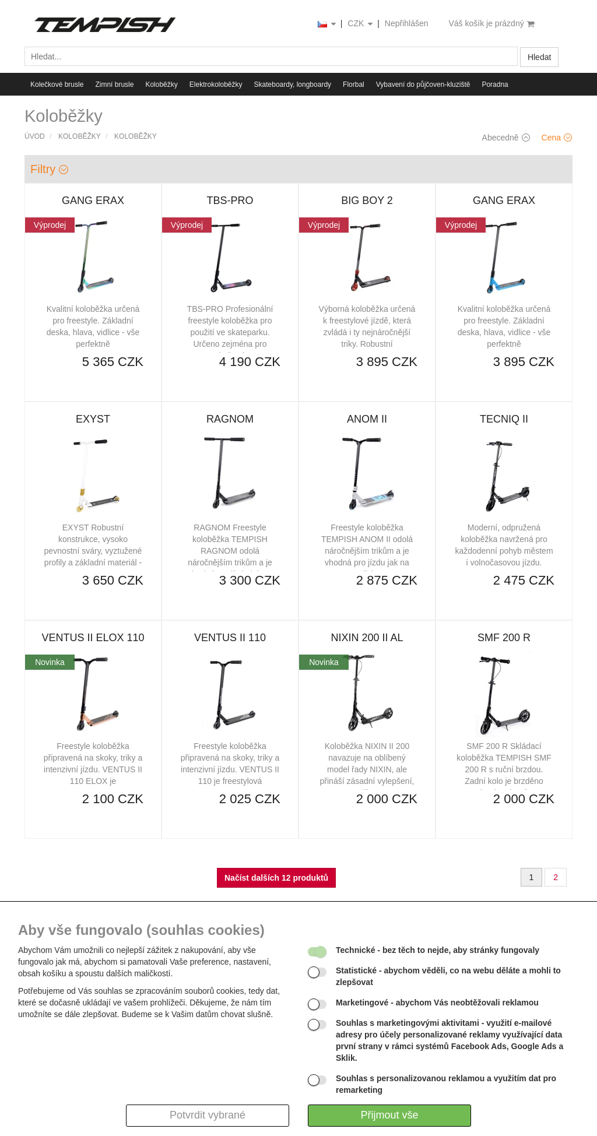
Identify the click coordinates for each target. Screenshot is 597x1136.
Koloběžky (161, 84)
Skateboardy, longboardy (293, 84)
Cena (557, 137)
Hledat (539, 57)
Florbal (353, 84)
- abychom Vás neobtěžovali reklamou (437, 1002)
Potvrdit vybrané (207, 1115)
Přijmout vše (389, 1115)
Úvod (34, 136)
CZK (360, 24)
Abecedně (506, 137)
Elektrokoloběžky (216, 84)
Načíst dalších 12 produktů (276, 877)
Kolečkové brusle (56, 84)
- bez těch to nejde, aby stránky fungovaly (437, 950)
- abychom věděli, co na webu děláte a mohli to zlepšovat (448, 976)
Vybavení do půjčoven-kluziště (423, 84)
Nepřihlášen (407, 23)
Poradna (495, 84)
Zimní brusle (114, 84)
